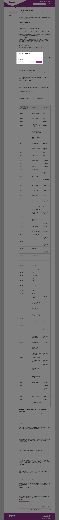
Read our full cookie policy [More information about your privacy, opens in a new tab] (21, 59)
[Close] (42, 53)
